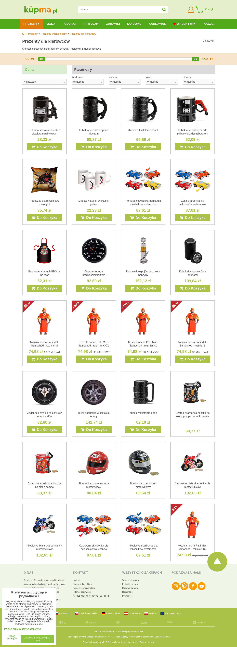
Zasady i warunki (162, 637)
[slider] (41, 59)
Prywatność (127, 596)
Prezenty (31, 23)
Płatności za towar (130, 584)
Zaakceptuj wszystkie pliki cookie (37, 638)
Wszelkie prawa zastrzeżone (130, 631)
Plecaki (69, 23)
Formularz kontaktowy (82, 584)
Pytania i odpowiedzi (82, 592)
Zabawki (113, 23)
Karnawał (157, 23)
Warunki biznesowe (130, 580)
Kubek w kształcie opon (143, 413)
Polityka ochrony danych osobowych (121, 642)
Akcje (209, 23)
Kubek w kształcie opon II (143, 130)
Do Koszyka (44, 147)
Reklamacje (127, 592)
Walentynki (184, 24)
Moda (50, 23)
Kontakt (76, 580)
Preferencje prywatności (93, 642)
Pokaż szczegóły (12, 637)
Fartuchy (91, 23)
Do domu (134, 23)
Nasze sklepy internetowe (84, 588)
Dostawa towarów (130, 588)
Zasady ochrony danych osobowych (137, 637)
